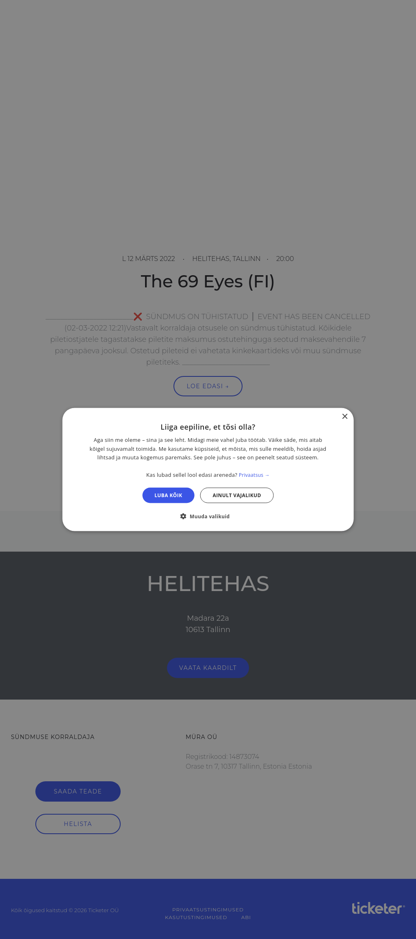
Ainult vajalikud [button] (237, 494)
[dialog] (208, 469)
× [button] (344, 417)
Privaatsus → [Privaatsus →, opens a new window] (254, 475)
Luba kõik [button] (168, 494)
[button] (208, 516)
